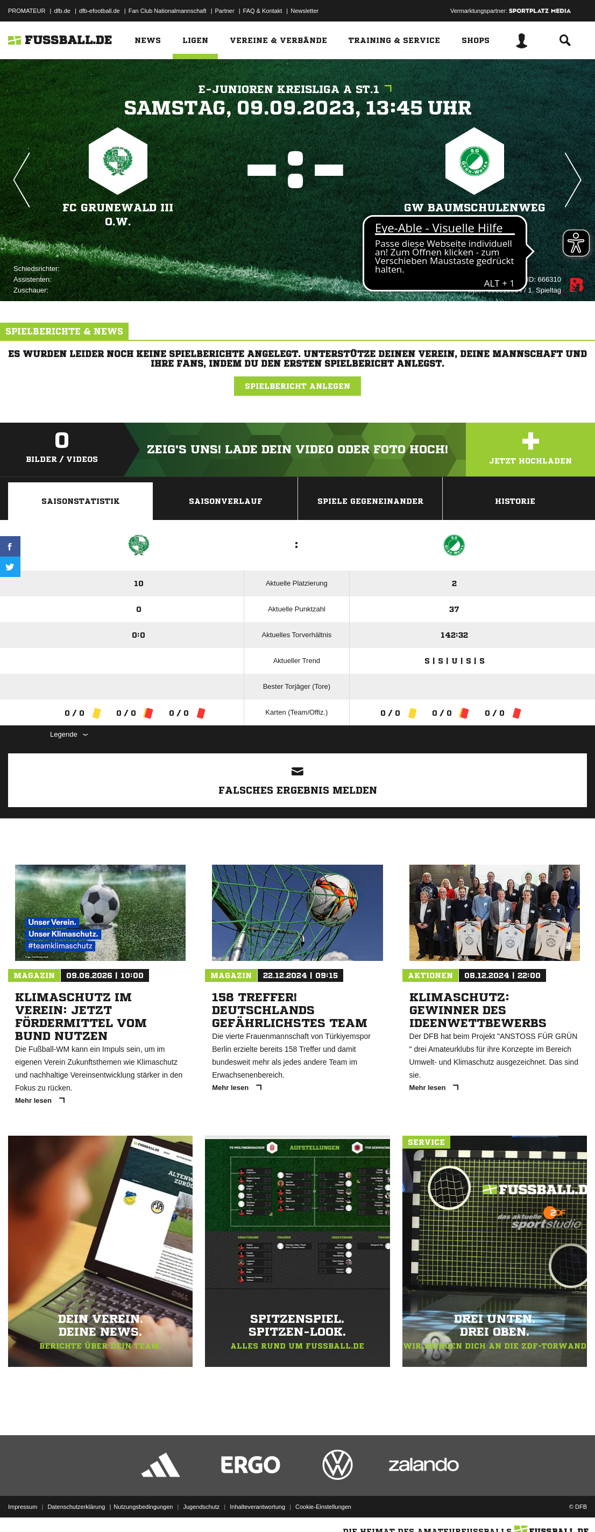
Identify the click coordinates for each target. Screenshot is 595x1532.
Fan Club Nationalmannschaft (168, 11)
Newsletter (304, 11)
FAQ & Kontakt (262, 11)
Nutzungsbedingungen (143, 1507)
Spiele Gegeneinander (370, 501)
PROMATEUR (26, 11)
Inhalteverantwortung (257, 1507)
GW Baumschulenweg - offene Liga (475, 214)
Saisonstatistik (80, 501)
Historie (515, 501)
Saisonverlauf (226, 501)
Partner (225, 11)
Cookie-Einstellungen (323, 1507)
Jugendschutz (201, 1507)
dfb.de (62, 11)
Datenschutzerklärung (76, 1507)
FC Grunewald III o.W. (117, 214)
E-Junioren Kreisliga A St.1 (298, 89)
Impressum (22, 1507)
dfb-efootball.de (99, 11)
